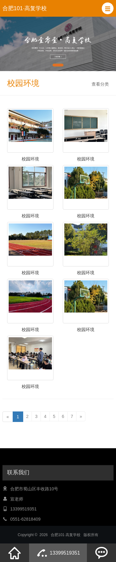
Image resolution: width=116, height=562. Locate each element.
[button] (108, 8)
